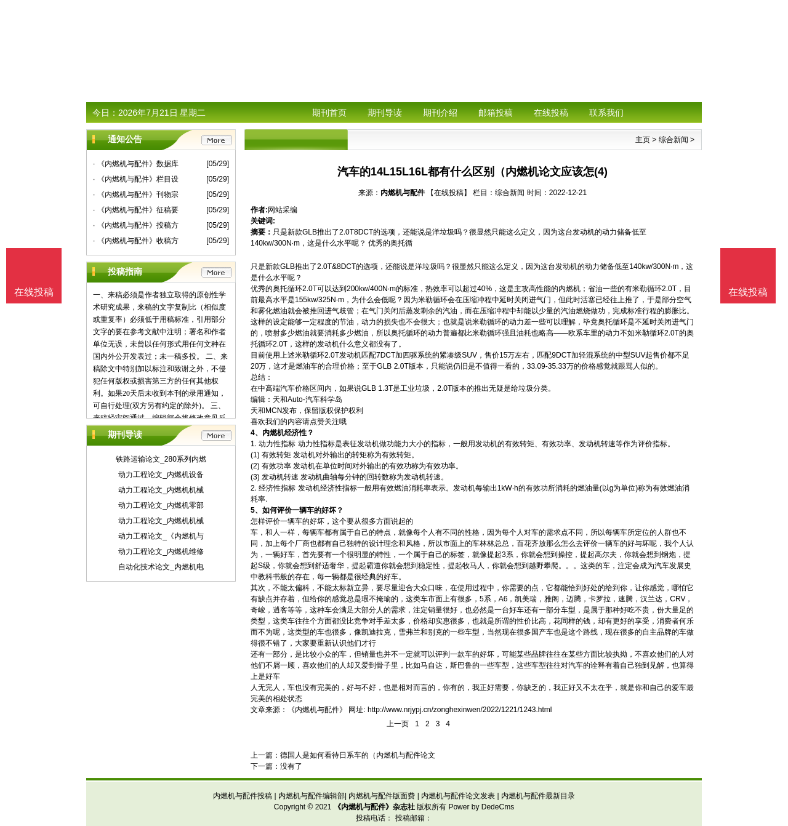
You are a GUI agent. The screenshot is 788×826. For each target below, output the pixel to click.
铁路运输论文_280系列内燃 (161, 459)
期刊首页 (329, 113)
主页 (642, 139)
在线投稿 (551, 113)
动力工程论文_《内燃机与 (161, 536)
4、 (256, 432)
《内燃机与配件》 (317, 709)
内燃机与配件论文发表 (458, 796)
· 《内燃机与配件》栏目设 (136, 179)
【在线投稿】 (449, 192)
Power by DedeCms (481, 807)
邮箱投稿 (495, 113)
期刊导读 (385, 113)
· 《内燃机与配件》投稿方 (136, 225)
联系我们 (606, 113)
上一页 (398, 724)
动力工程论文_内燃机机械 (161, 490)
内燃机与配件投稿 (242, 796)
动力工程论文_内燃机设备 (161, 474)
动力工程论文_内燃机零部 (161, 505)
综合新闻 (673, 139)
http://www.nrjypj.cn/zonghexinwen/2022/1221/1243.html (460, 709)
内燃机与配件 (402, 192)
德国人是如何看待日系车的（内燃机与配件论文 (357, 755)
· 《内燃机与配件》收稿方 (136, 240)
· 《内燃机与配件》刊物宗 (136, 194)
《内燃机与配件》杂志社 (374, 807)
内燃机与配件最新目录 (538, 796)
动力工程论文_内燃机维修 (161, 551)
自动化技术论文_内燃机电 (161, 567)
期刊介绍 (440, 113)
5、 (256, 510)
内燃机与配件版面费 (381, 796)
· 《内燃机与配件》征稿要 (136, 210)
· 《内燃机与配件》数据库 (136, 163)
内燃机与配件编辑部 (311, 796)
